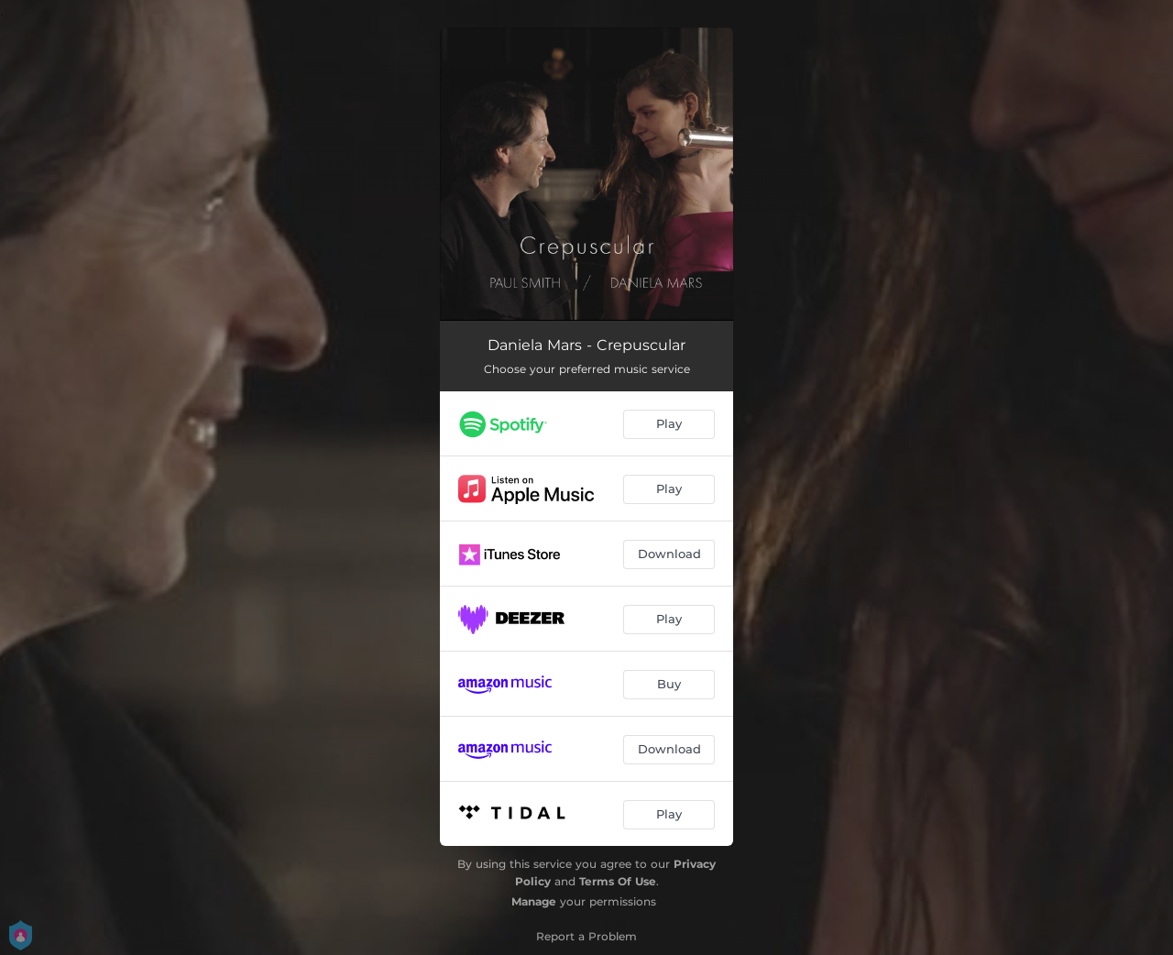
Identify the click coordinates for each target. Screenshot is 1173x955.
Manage (533, 901)
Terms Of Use (617, 881)
